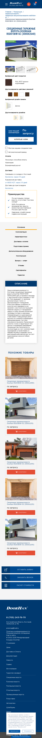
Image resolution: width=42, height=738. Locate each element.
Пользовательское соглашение (18, 633)
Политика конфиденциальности (18, 631)
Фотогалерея (11, 668)
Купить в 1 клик (21, 139)
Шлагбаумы (10, 707)
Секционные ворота (13, 677)
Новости (9, 660)
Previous (6, 69)
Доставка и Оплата (13, 651)
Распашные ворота (13, 686)
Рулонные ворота (12, 681)
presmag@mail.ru (12, 628)
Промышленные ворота (15, 694)
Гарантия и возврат (13, 673)
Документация (11, 656)
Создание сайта (17, 735)
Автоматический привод (17, 152)
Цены (8, 647)
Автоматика (10, 703)
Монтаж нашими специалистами (20, 148)
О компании (10, 643)
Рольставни (10, 698)
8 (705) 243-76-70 (16, 5)
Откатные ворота (13, 690)
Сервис (9, 664)
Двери (8, 711)
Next (37, 69)
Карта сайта (11, 635)
